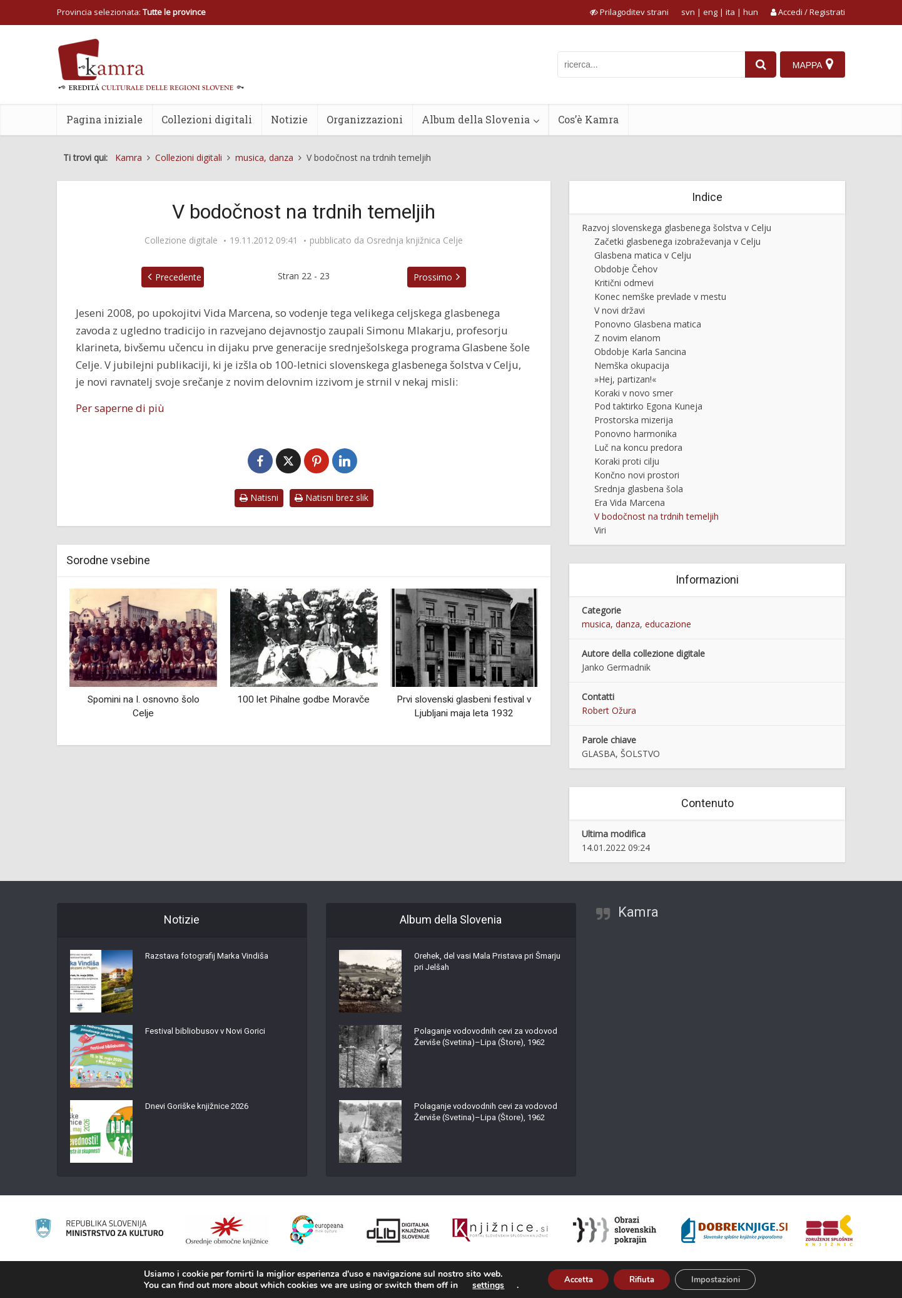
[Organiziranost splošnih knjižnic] (227, 1230)
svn (688, 12)
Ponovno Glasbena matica (647, 324)
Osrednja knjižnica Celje (415, 240)
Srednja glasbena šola (638, 489)
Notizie (289, 119)
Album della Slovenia (476, 119)
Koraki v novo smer (633, 393)
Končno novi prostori (636, 475)
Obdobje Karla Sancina (640, 352)
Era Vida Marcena (629, 502)
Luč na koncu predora (638, 447)
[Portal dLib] (398, 1230)
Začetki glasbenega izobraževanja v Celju (677, 241)
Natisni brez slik (331, 497)
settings (476, 1284)
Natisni (259, 497)
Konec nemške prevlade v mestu (660, 296)
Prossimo (432, 277)
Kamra (638, 912)
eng (710, 12)
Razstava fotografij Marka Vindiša (212, 959)
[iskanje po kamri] (648, 64)
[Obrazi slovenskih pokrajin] (614, 1230)
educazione (668, 624)
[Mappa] (812, 64)
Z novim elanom (627, 338)
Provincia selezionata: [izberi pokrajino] (131, 12)
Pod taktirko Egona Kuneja (648, 406)
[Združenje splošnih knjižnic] (829, 1230)
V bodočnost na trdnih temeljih (656, 516)
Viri (600, 530)
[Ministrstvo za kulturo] (99, 1230)
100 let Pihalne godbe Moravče (303, 699)
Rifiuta (641, 1278)
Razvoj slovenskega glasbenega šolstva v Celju (676, 228)
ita (730, 12)
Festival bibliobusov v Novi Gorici (207, 1034)
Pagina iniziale (104, 119)
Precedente (178, 277)
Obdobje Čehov (625, 269)
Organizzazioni (365, 119)
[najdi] (757, 64)
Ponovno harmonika (635, 434)
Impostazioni (723, 1278)
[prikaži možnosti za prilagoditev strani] (629, 12)
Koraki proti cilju (626, 461)
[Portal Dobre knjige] (734, 1230)
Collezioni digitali (206, 119)
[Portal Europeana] (317, 1230)
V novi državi (619, 310)
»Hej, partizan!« (625, 379)
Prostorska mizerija (633, 420)
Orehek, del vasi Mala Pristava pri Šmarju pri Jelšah (479, 965)
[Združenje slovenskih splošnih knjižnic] (500, 1230)
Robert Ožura (609, 710)
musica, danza (611, 624)
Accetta (569, 1278)
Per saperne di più (120, 408)
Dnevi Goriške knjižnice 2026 (200, 1110)
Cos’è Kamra (588, 119)
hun (750, 12)
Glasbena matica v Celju (642, 255)
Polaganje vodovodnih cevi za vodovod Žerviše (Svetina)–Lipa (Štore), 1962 (476, 1046)
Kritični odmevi (624, 283)
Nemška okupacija (631, 365)
